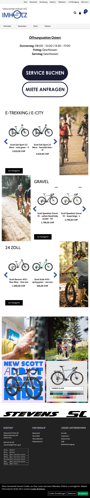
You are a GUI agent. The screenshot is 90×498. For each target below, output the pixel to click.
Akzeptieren (83, 493)
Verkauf (53, 2)
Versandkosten (37, 439)
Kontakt (64, 433)
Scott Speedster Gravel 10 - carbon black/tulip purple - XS (47, 216)
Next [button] (55, 142)
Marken (48, 26)
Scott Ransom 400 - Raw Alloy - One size (18, 280)
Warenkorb (33, 2)
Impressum (65, 436)
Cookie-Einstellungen (57, 493)
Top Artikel (36, 436)
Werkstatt (62, 2)
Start (25, 2)
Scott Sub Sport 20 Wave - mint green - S (19, 146)
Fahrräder (7, 26)
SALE (35, 26)
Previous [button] (6, 142)
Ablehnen (72, 493)
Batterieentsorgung (67, 444)
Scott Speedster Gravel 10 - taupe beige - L (71, 214)
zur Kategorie (14, 170)
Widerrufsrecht (37, 441)
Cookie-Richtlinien (38, 489)
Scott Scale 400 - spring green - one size (42, 280)
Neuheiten (22, 26)
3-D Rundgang (74, 2)
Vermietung (43, 2)
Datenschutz (65, 439)
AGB (62, 441)
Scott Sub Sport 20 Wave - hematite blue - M (42, 147)
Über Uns (85, 2)
